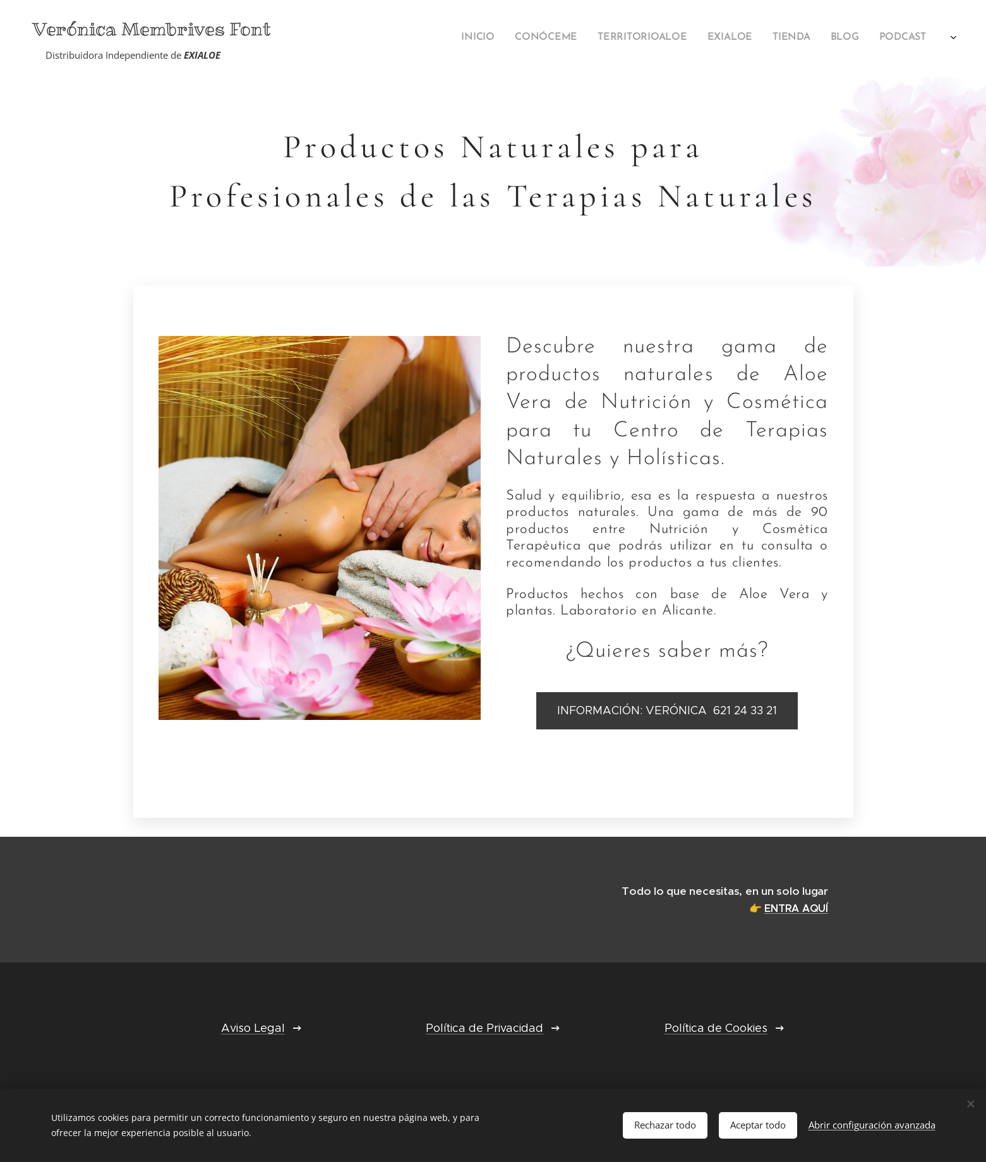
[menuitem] (709, 38)
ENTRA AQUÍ (796, 908)
